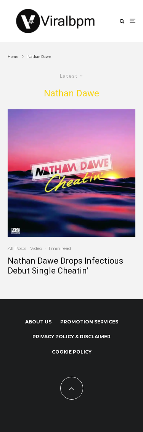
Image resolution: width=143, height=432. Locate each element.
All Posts (17, 248)
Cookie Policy (72, 352)
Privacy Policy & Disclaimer (71, 336)
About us (38, 322)
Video (36, 248)
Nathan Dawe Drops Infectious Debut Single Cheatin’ (65, 265)
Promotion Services (89, 322)
